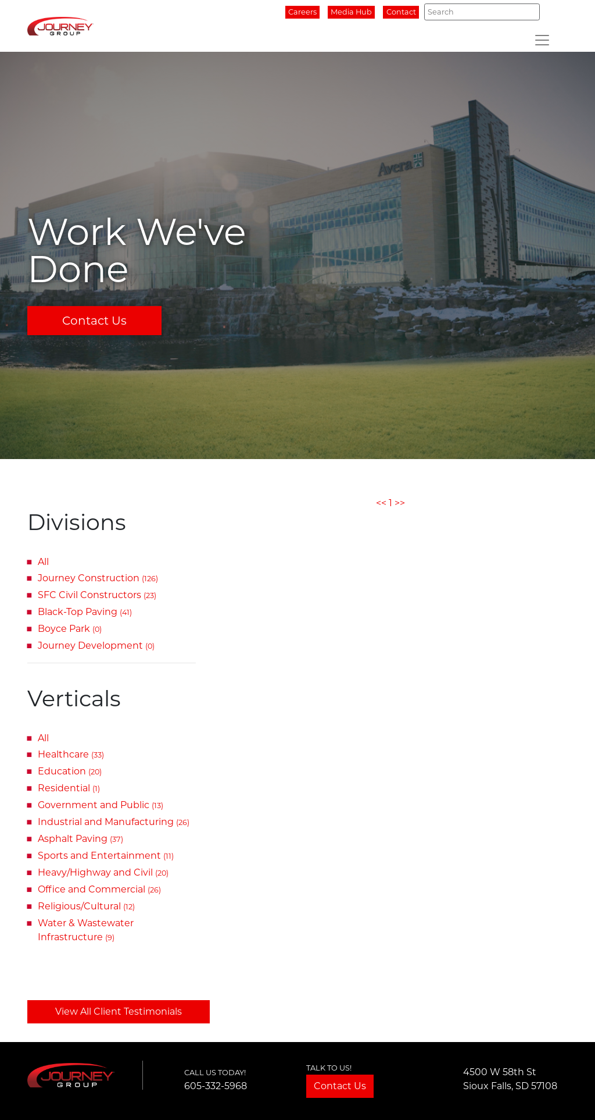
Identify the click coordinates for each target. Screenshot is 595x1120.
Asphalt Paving (80, 838)
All (43, 561)
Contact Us (94, 321)
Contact (401, 12)
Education (70, 771)
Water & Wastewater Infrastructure (86, 930)
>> (400, 503)
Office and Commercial (99, 889)
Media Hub (351, 12)
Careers (302, 12)
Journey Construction (98, 578)
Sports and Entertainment (106, 855)
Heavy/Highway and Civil (103, 872)
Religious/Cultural (86, 906)
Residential (69, 788)
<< (381, 503)
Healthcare (71, 754)
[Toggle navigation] (542, 40)
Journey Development (96, 645)
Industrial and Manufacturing (113, 821)
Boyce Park (70, 628)
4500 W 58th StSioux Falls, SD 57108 (510, 1078)
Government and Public (100, 804)
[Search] (482, 11)
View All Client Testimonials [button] (118, 1011)
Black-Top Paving (85, 611)
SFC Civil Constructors (97, 594)
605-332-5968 (215, 1085)
